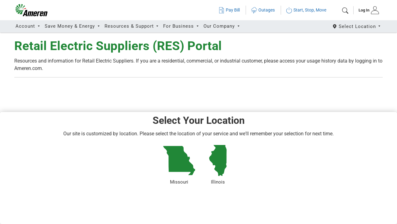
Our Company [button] (219, 26)
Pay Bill (229, 10)
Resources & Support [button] (130, 26)
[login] (366, 10)
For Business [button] (179, 26)
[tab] (366, 10)
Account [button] (26, 26)
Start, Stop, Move (306, 10)
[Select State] (356, 26)
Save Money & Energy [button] (70, 26)
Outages (263, 10)
